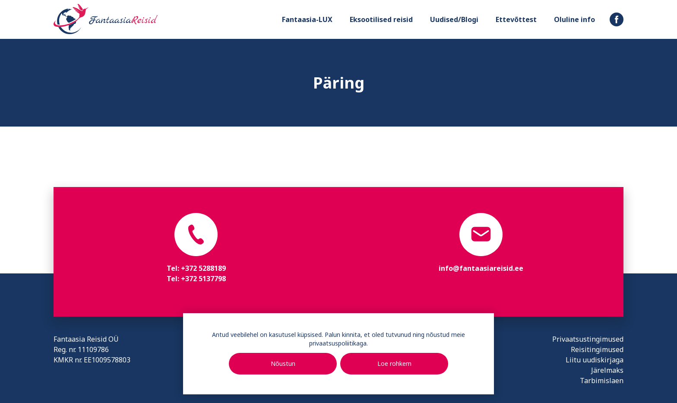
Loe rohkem (394, 363)
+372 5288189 (203, 268)
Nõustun (283, 363)
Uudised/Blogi (454, 19)
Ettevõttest (516, 19)
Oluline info (574, 19)
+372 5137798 (203, 278)
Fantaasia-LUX (307, 19)
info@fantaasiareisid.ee (481, 268)
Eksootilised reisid (381, 19)
